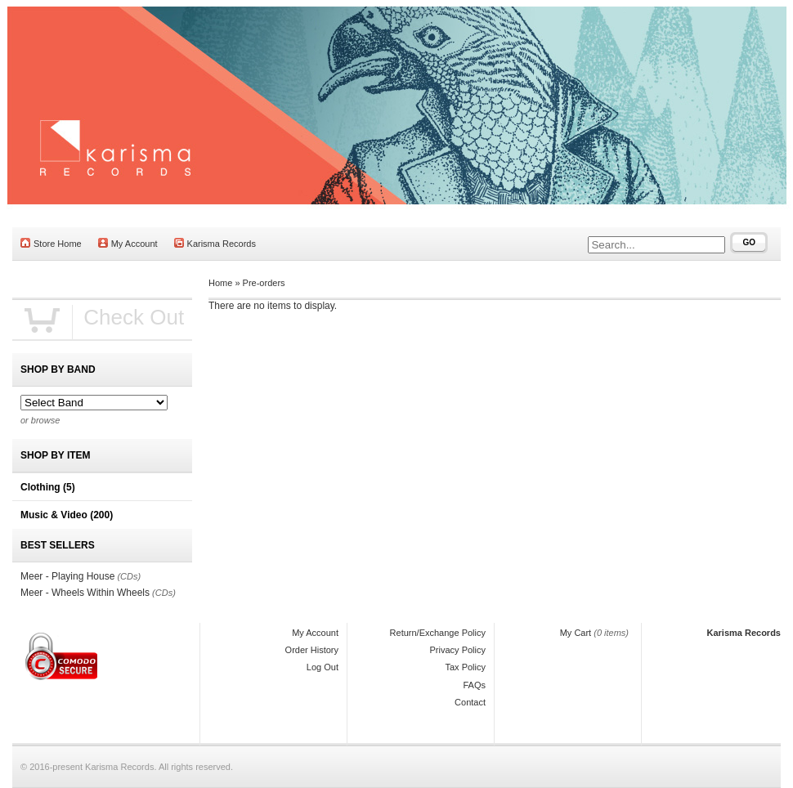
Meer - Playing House (67, 576)
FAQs (474, 685)
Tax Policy (465, 667)
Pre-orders (264, 283)
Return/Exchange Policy (438, 633)
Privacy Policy (458, 650)
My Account (128, 243)
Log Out (322, 667)
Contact (470, 702)
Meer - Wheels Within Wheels (85, 592)
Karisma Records (215, 243)
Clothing (47, 487)
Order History (311, 650)
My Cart (576, 633)
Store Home (51, 243)
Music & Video (66, 515)
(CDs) (129, 576)
